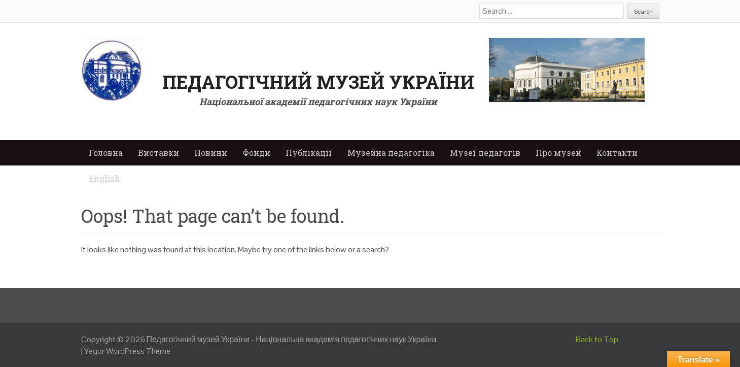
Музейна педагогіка (391, 152)
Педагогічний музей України (318, 82)
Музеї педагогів (485, 152)
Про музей (558, 152)
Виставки (158, 152)
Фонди (256, 152)
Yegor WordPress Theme (127, 351)
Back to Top (597, 339)
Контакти (617, 152)
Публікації (309, 152)
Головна (106, 152)
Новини (210, 152)
